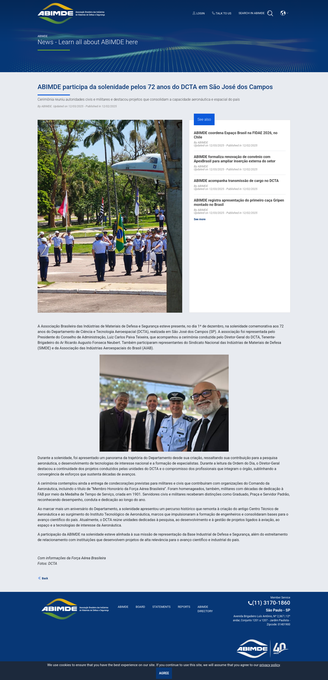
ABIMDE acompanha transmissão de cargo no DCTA (236, 181)
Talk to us (221, 13)
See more (199, 219)
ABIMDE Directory (205, 609)
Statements (161, 606)
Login (199, 13)
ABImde (123, 606)
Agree (164, 673)
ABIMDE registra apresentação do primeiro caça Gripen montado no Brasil (239, 202)
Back (43, 578)
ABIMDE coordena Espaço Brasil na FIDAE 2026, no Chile (235, 135)
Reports (184, 606)
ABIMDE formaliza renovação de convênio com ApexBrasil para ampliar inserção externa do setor (234, 159)
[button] (284, 13)
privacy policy (269, 665)
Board (140, 606)
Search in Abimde (255, 13)
